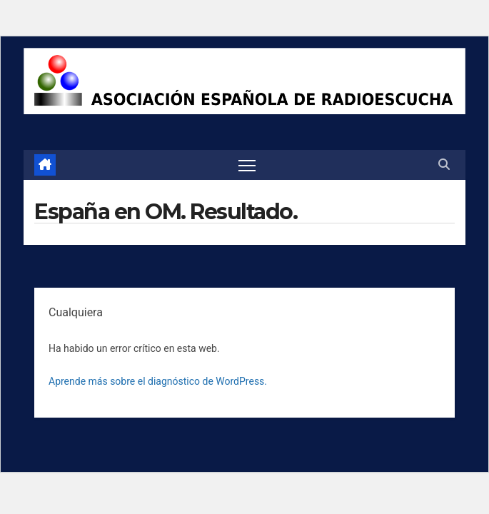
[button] (444, 164)
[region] (244, 81)
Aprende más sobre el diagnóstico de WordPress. (158, 381)
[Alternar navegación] (247, 164)
